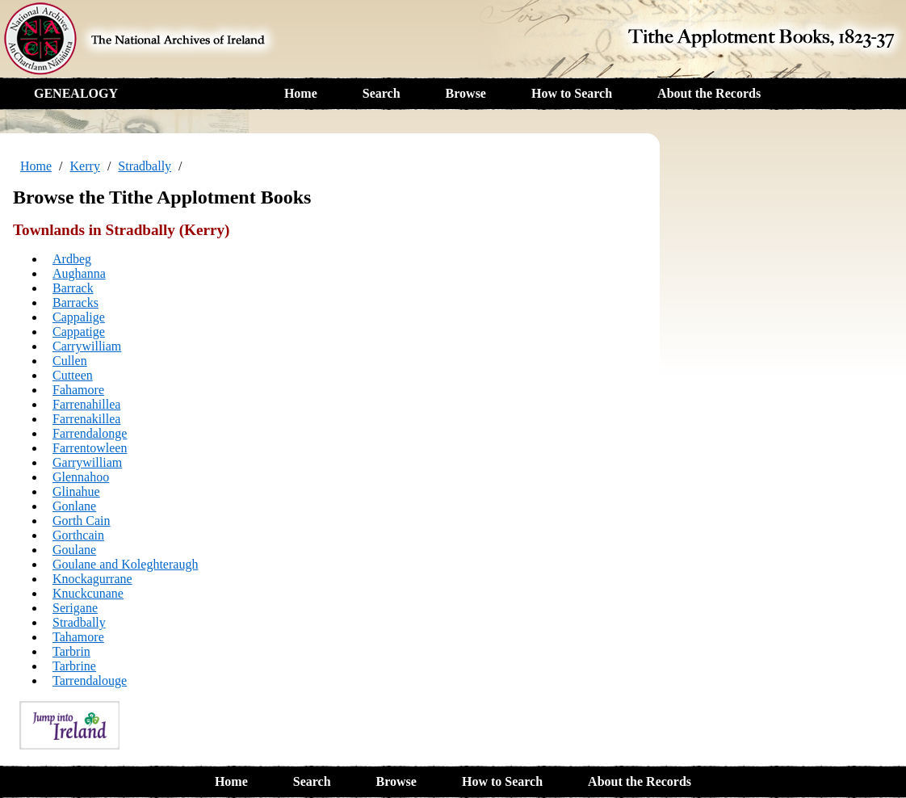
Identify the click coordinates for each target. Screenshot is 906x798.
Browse (466, 93)
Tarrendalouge (89, 680)
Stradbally (144, 166)
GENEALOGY (76, 93)
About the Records (709, 93)
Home (300, 93)
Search (382, 93)
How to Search (571, 93)
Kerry (85, 166)
